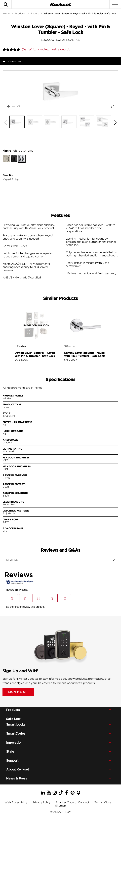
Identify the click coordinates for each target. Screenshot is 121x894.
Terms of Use (102, 802)
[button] (60, 91)
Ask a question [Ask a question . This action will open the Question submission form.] (62, 49)
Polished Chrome (18, 150)
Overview (14, 61)
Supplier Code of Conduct (72, 802)
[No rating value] (12, 49)
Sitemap (60, 805)
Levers (35, 13)
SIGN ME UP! (18, 691)
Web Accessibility (15, 802)
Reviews (11, 560)
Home (6, 13)
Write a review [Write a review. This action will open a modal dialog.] (39, 49)
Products (20, 13)
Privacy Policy (41, 802)
